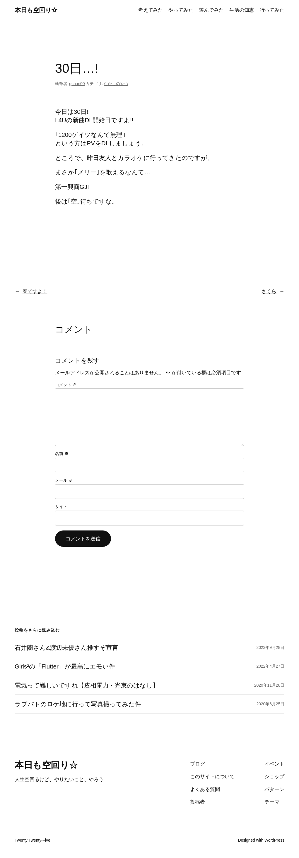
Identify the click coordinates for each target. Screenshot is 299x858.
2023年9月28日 (270, 647)
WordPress (274, 840)
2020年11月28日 (269, 685)
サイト (61, 506)
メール (63, 480)
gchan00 (77, 83)
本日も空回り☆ (36, 10)
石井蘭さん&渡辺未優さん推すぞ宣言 (66, 647)
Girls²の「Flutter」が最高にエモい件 (65, 666)
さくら (269, 291)
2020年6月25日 (270, 704)
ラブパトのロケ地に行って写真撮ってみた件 (78, 704)
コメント (65, 385)
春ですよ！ (35, 291)
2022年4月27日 (270, 666)
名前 (62, 453)
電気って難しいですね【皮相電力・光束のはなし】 (87, 685)
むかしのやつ (116, 83)
